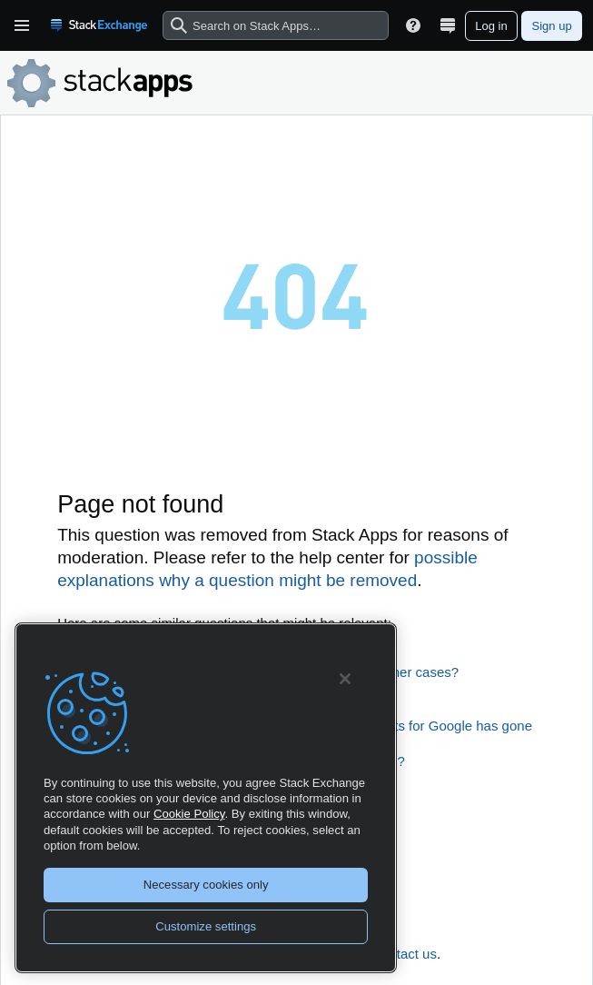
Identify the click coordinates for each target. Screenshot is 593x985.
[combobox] (276, 26)
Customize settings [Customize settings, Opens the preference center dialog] (205, 926)
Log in (491, 26)
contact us (406, 953)
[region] (206, 797)
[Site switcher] (447, 25)
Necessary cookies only (206, 884)
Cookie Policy (188, 814)
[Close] (345, 679)
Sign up (552, 26)
